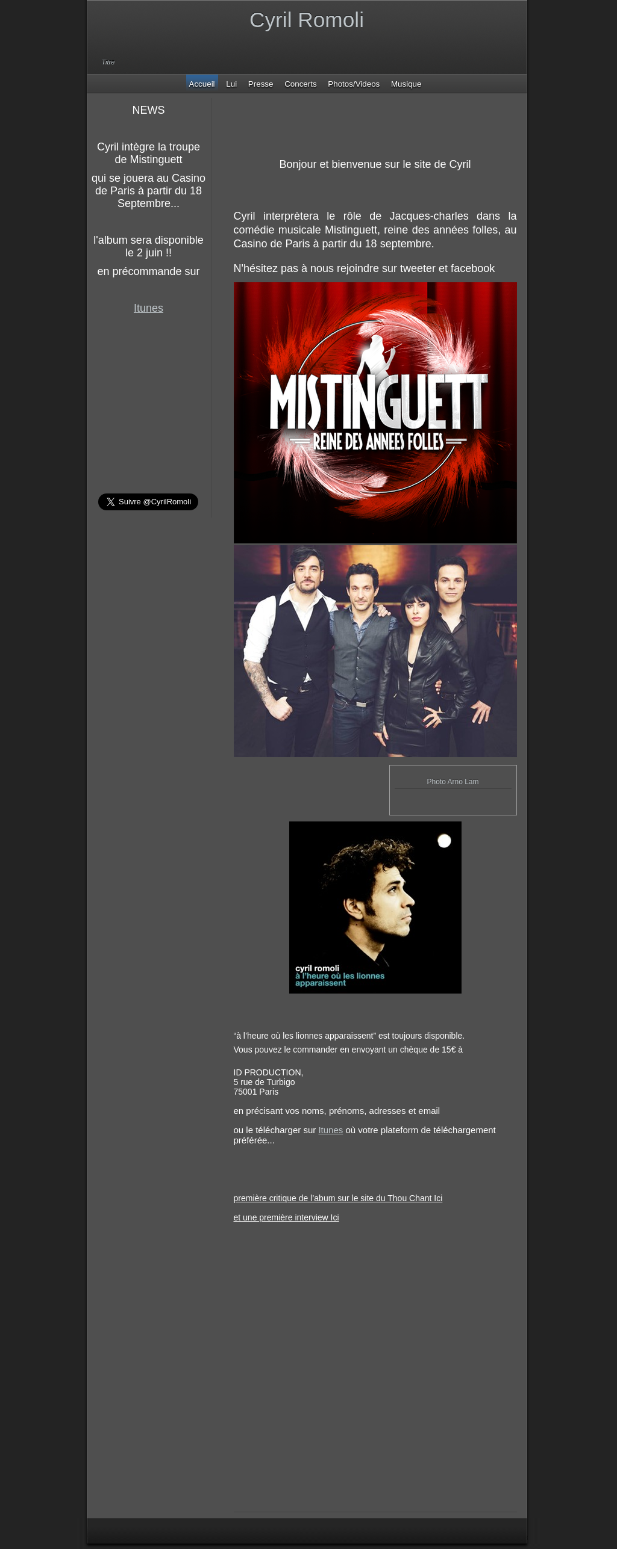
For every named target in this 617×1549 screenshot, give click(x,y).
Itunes (148, 308)
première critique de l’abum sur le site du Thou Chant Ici (338, 1198)
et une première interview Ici (286, 1217)
